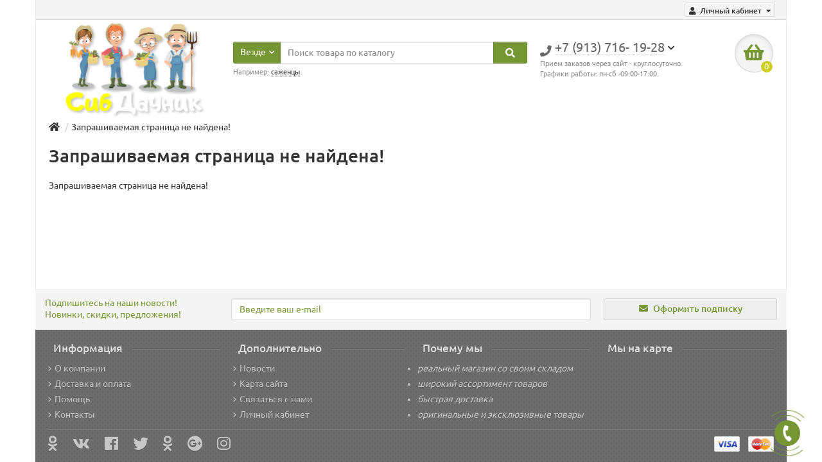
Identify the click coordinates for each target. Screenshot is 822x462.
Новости (254, 368)
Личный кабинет (271, 414)
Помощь (69, 399)
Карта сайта (260, 384)
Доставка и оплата (89, 384)
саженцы (285, 72)
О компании (76, 368)
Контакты (71, 414)
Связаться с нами (272, 399)
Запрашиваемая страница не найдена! (151, 127)
